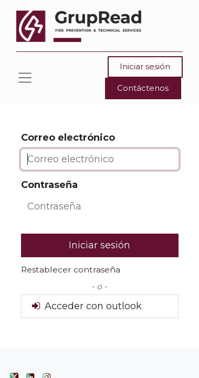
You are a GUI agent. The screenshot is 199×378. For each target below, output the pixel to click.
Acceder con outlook (86, 306)
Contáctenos (143, 88)
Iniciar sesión (145, 66)
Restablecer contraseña (70, 270)
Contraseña (49, 185)
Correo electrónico (68, 137)
